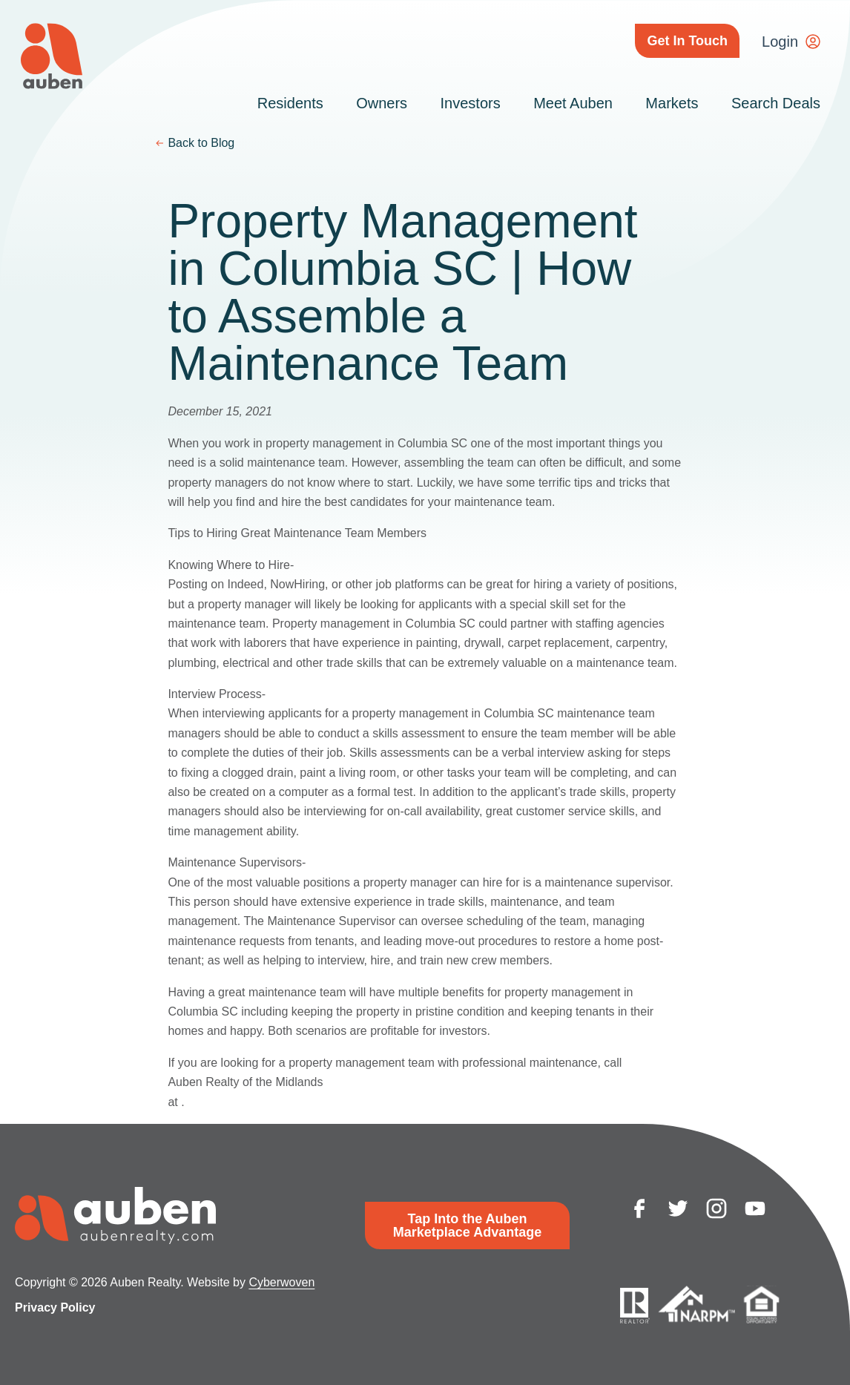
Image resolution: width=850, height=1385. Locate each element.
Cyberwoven (281, 1282)
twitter (678, 1208)
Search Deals (775, 103)
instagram (716, 1208)
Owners (381, 103)
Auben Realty (51, 56)
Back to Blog (201, 142)
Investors (471, 103)
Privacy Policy (55, 1307)
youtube (755, 1208)
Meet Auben (573, 103)
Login (780, 41)
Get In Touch (687, 40)
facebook (639, 1208)
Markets (671, 103)
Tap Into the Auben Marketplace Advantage (467, 1225)
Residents (290, 103)
